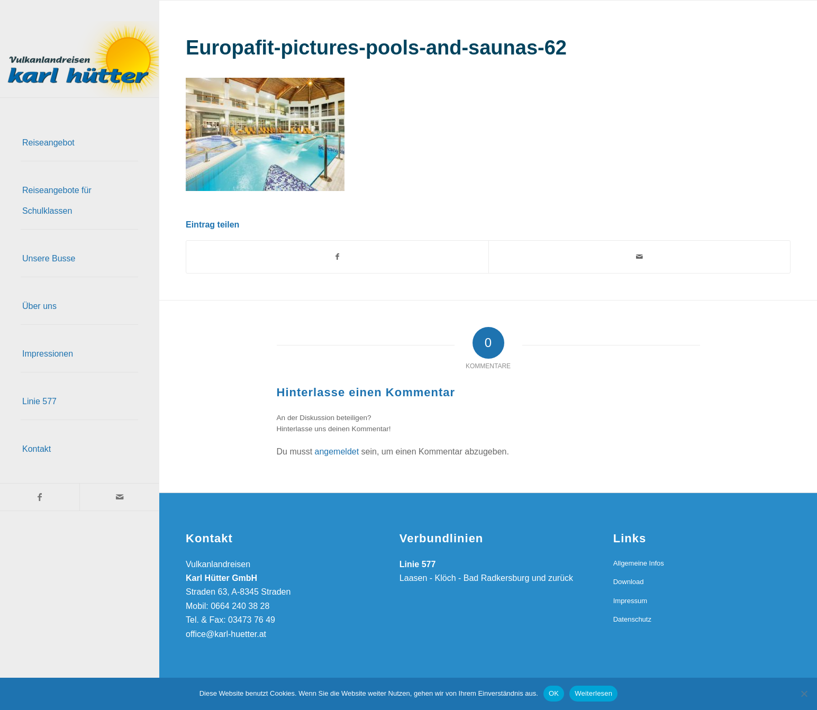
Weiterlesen (593, 693)
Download (628, 582)
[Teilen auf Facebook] (337, 257)
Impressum (630, 601)
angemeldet (337, 451)
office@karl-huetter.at (226, 634)
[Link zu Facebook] (39, 497)
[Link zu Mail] (119, 497)
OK (554, 693)
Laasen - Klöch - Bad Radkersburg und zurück (486, 578)
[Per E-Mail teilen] (640, 257)
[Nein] (803, 693)
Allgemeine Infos (638, 563)
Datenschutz (632, 619)
